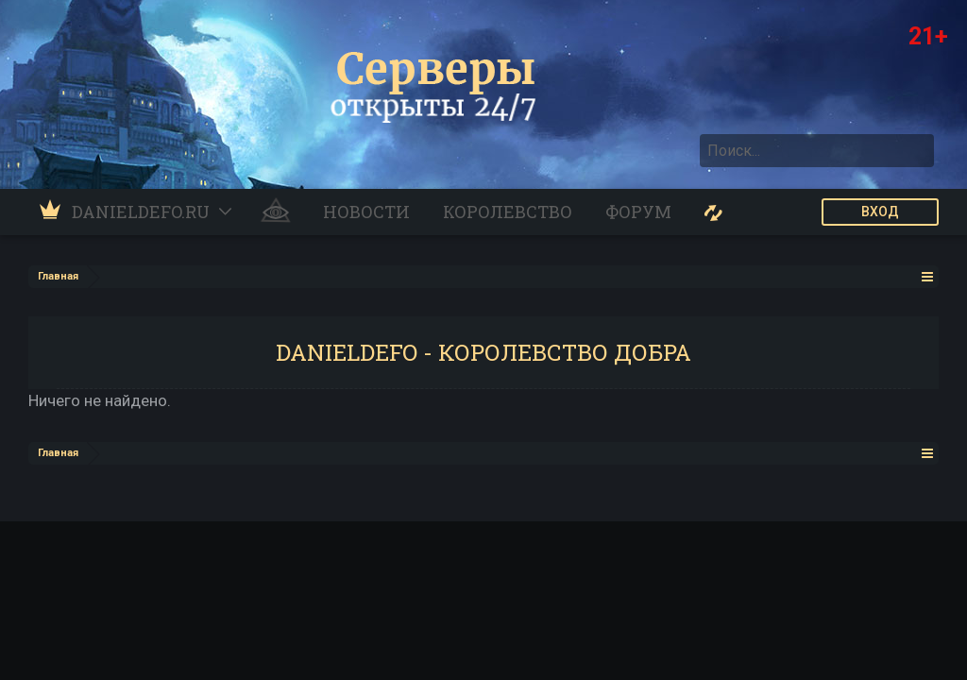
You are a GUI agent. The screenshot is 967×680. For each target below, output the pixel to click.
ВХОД (880, 211)
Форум (638, 211)
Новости (366, 211)
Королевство (507, 211)
